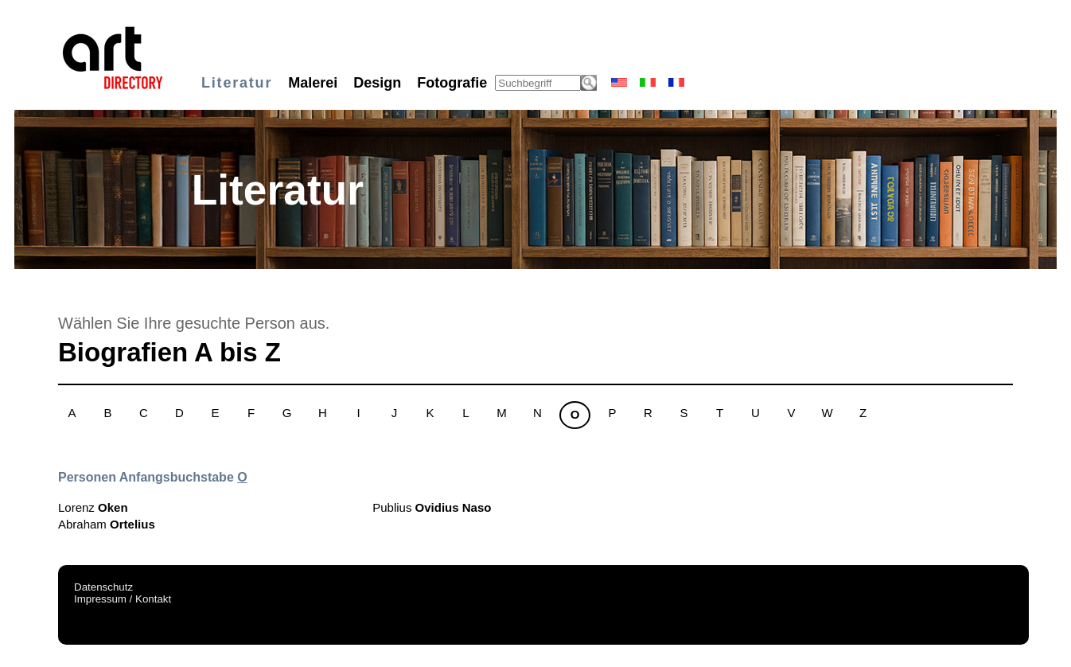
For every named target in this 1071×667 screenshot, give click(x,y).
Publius (431, 507)
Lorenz (93, 507)
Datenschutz (103, 587)
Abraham (106, 524)
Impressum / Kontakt (122, 599)
